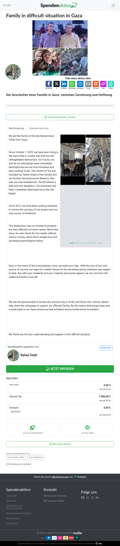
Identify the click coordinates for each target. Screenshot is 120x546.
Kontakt (106, 347)
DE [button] (8, 5)
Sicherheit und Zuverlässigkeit (14, 507)
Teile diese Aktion (60, 444)
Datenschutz (13, 518)
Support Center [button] (54, 500)
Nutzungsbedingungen (18, 513)
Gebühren (11, 495)
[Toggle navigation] (113, 5)
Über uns (11, 500)
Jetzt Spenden (60, 369)
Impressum (12, 523)
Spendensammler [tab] (39, 128)
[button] (48, 85)
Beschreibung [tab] (16, 128)
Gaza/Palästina (36, 457)
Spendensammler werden (60, 117)
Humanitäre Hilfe (16, 457)
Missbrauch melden (18, 464)
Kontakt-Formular (55, 495)
